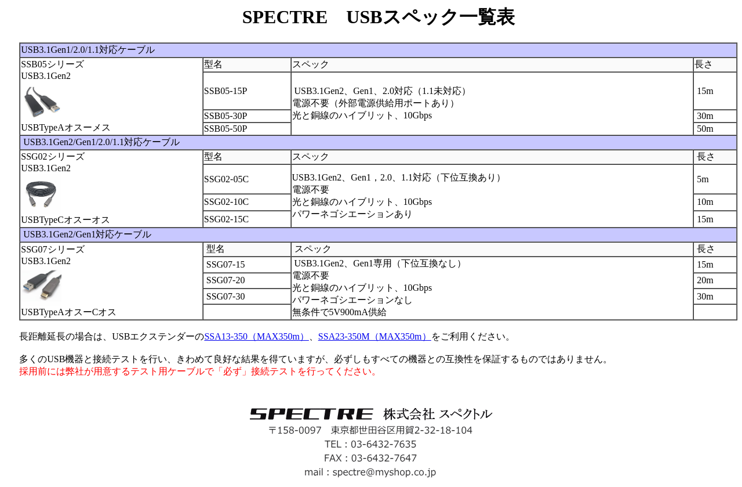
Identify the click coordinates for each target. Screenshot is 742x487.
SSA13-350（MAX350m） (256, 336)
